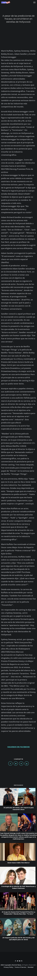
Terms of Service (20, 967)
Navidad (30, 967)
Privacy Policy (8, 967)
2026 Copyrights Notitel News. (11, 965)
